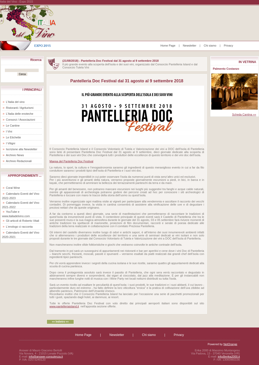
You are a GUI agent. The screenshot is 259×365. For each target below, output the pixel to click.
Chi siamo (210, 45)
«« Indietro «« (60, 321)
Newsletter (189, 45)
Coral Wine (13, 187)
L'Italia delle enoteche (19, 113)
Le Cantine (13, 125)
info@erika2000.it (229, 356)
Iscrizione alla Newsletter (21, 149)
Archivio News (15, 155)
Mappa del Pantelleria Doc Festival (71, 161)
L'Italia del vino (15, 101)
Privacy (228, 45)
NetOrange (230, 344)
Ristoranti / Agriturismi (20, 107)
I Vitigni (10, 143)
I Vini (9, 131)
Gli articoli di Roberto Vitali (22, 220)
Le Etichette (13, 137)
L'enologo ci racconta (19, 226)
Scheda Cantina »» (244, 114)
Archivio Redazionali (19, 161)
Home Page (168, 45)
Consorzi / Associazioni (20, 119)
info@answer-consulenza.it (46, 356)
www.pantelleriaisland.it (64, 306)
